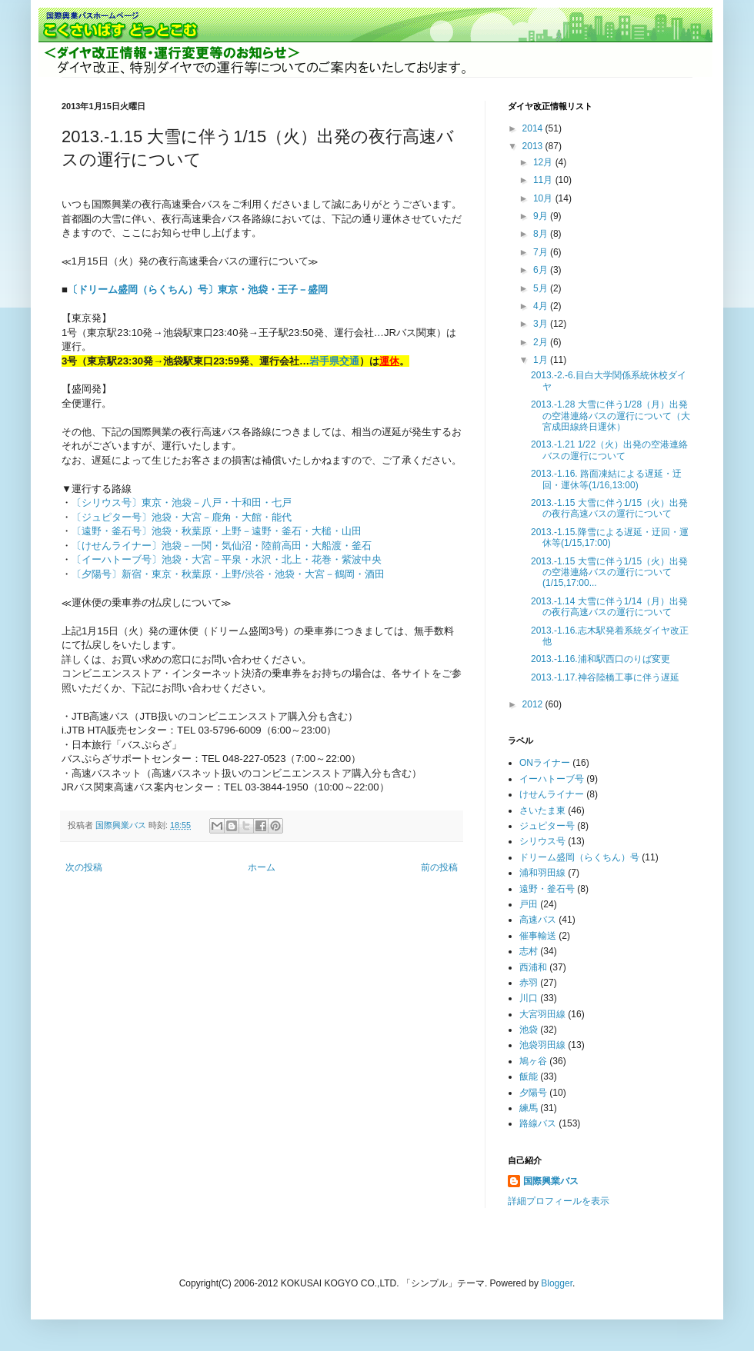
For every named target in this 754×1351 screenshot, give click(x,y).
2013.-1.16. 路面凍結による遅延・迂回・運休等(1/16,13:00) (606, 479)
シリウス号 (542, 841)
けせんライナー (551, 794)
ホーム (261, 867)
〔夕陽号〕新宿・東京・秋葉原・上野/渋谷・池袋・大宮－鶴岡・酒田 (228, 574)
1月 (541, 359)
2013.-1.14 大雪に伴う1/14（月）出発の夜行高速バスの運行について (609, 606)
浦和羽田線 (542, 872)
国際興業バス (121, 825)
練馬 (528, 1108)
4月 (541, 306)
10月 (544, 198)
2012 (533, 704)
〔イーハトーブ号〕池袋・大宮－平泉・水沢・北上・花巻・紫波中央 (227, 559)
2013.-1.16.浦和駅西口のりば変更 (600, 659)
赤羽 (528, 982)
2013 (533, 146)
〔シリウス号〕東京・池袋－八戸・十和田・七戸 (182, 502)
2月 (541, 342)
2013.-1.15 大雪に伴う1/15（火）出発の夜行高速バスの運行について (609, 508)
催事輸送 (537, 935)
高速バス (537, 919)
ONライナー (544, 762)
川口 (528, 998)
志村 (528, 951)
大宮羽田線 (542, 1014)
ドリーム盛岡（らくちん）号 (579, 857)
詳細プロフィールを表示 (558, 1201)
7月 (541, 252)
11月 (544, 180)
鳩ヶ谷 (533, 1061)
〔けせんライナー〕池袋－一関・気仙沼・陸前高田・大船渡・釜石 (222, 545)
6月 (541, 270)
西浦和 (533, 967)
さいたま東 (542, 810)
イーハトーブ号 (551, 779)
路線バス (537, 1123)
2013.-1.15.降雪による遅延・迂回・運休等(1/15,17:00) (610, 537)
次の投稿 (83, 867)
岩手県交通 (334, 361)
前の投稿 (439, 867)
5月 (541, 288)
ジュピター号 (547, 825)
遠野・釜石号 (547, 888)
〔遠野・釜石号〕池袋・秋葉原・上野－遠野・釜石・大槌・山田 (217, 531)
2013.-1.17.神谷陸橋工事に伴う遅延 (605, 677)
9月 (541, 216)
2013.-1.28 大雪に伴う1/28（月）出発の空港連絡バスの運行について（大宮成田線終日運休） (610, 415)
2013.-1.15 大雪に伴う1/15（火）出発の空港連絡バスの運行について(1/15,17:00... (609, 572)
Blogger (556, 1283)
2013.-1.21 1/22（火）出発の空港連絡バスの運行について (609, 450)
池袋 (528, 1029)
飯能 (528, 1076)
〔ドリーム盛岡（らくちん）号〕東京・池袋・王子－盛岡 (198, 289)
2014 (533, 128)
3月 (541, 323)
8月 (541, 233)
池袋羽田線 (542, 1045)
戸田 (528, 904)
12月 (544, 162)
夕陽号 (533, 1092)
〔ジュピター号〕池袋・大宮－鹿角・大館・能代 (182, 517)
